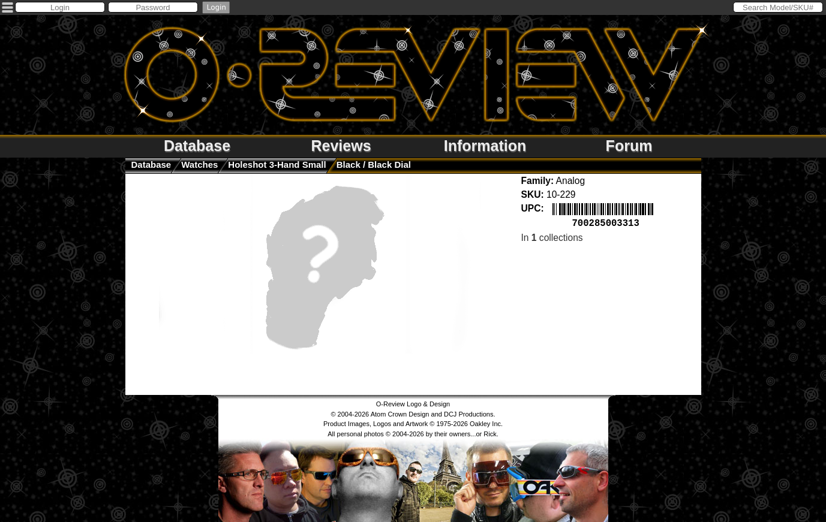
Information (485, 145)
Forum (629, 145)
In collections (552, 236)
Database (197, 145)
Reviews (341, 145)
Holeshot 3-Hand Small (277, 164)
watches (199, 164)
